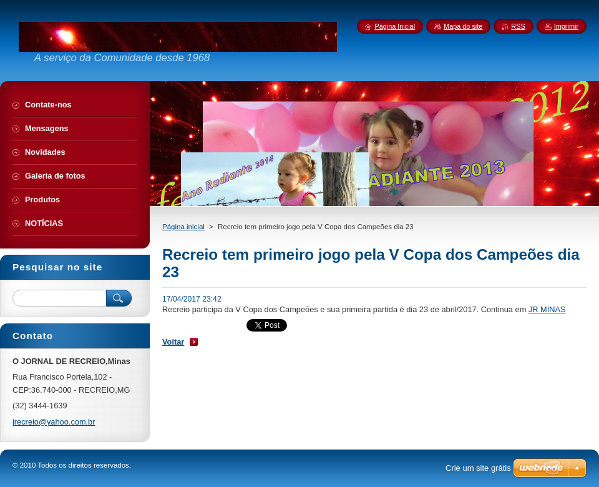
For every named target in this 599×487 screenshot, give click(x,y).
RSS (518, 26)
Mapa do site (463, 26)
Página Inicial (394, 26)
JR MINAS (547, 309)
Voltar (173, 342)
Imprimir (566, 26)
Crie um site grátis (478, 468)
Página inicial (183, 226)
